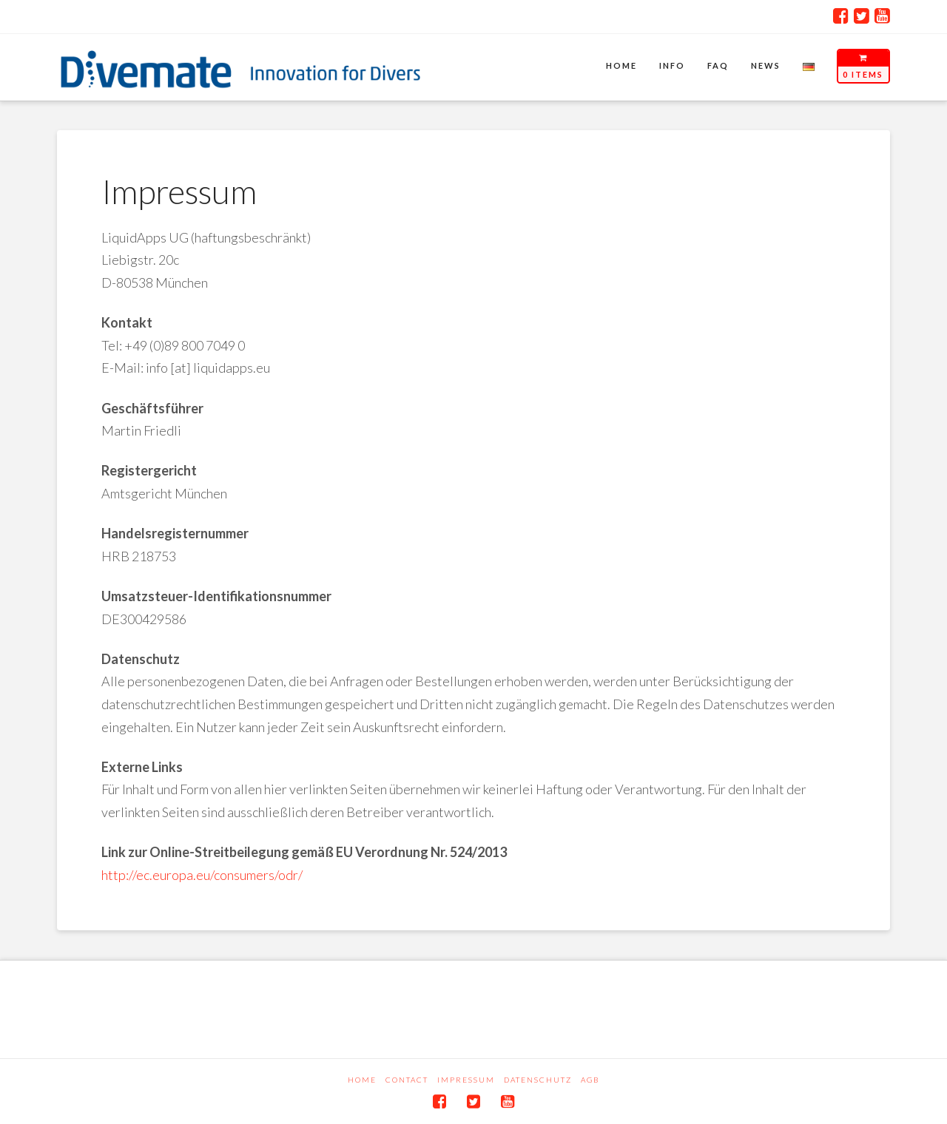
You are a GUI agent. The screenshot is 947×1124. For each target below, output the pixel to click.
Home (362, 1079)
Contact (406, 1079)
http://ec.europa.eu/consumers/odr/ (202, 875)
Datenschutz (538, 1079)
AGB (590, 1079)
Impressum (466, 1079)
